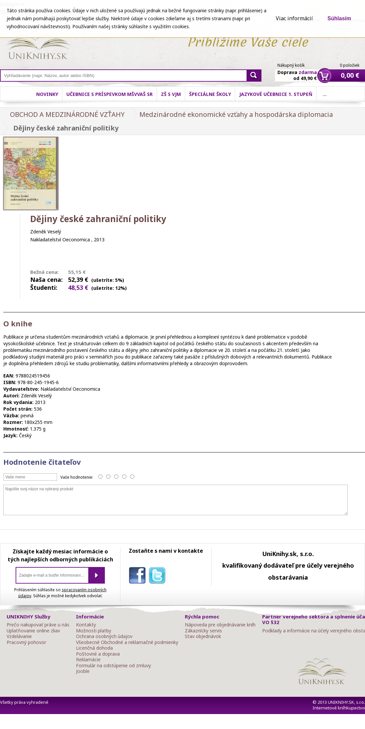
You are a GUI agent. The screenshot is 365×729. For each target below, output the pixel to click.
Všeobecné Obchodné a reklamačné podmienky (127, 642)
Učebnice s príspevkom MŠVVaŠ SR (109, 94)
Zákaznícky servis (203, 631)
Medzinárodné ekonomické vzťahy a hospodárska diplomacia (236, 114)
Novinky (47, 94)
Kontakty (86, 625)
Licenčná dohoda (94, 648)
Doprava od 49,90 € (297, 71)
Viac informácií (294, 18)
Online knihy (38, 46)
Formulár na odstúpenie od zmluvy (113, 666)
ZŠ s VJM (171, 94)
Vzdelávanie (19, 636)
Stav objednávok (203, 636)
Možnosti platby (93, 631)
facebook (139, 576)
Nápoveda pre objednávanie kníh (220, 625)
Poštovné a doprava (98, 654)
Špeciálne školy (210, 94)
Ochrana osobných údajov (104, 636)
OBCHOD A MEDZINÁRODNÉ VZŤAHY (67, 114)
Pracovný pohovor (26, 642)
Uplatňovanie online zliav (33, 631)
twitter (159, 576)
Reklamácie (88, 660)
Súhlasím (339, 18)
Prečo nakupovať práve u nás (38, 625)
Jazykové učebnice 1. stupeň (275, 94)
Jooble (83, 671)
